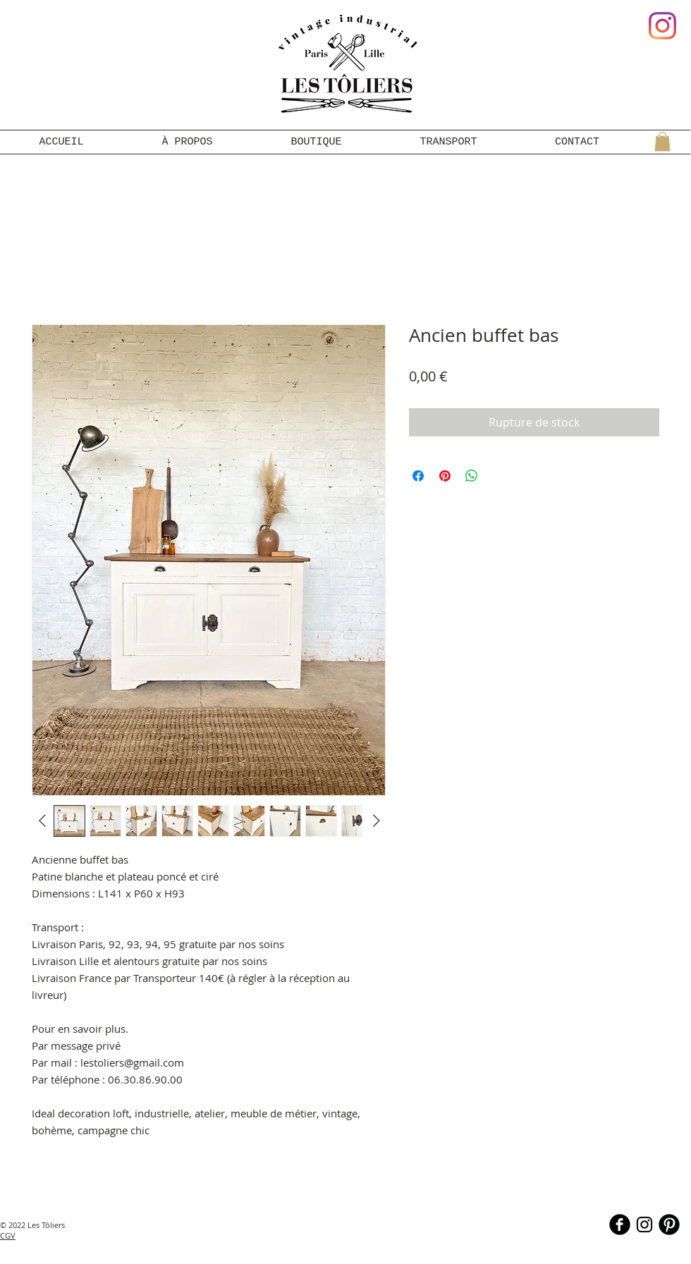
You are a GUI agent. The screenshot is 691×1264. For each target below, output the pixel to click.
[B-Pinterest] (669, 1224)
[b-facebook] (619, 1224)
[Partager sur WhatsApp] (471, 475)
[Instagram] (662, 25)
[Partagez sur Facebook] (418, 475)
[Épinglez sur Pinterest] (444, 475)
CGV (8, 1235)
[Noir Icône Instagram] (644, 1224)
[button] (662, 141)
